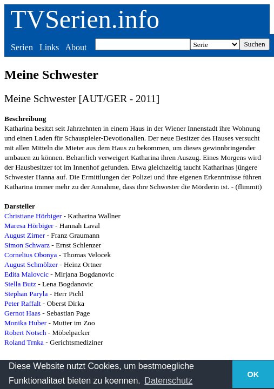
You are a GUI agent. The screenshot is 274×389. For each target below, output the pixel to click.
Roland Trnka (24, 342)
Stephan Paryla (26, 294)
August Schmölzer (31, 264)
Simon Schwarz (27, 245)
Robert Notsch (25, 332)
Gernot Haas (22, 313)
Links (49, 47)
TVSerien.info (84, 19)
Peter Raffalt (22, 303)
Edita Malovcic (26, 274)
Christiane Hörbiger (33, 216)
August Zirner (24, 235)
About (75, 47)
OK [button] (253, 374)
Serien (22, 47)
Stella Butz (20, 284)
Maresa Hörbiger (29, 226)
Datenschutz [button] (168, 380)
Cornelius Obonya (30, 255)
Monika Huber (25, 323)
